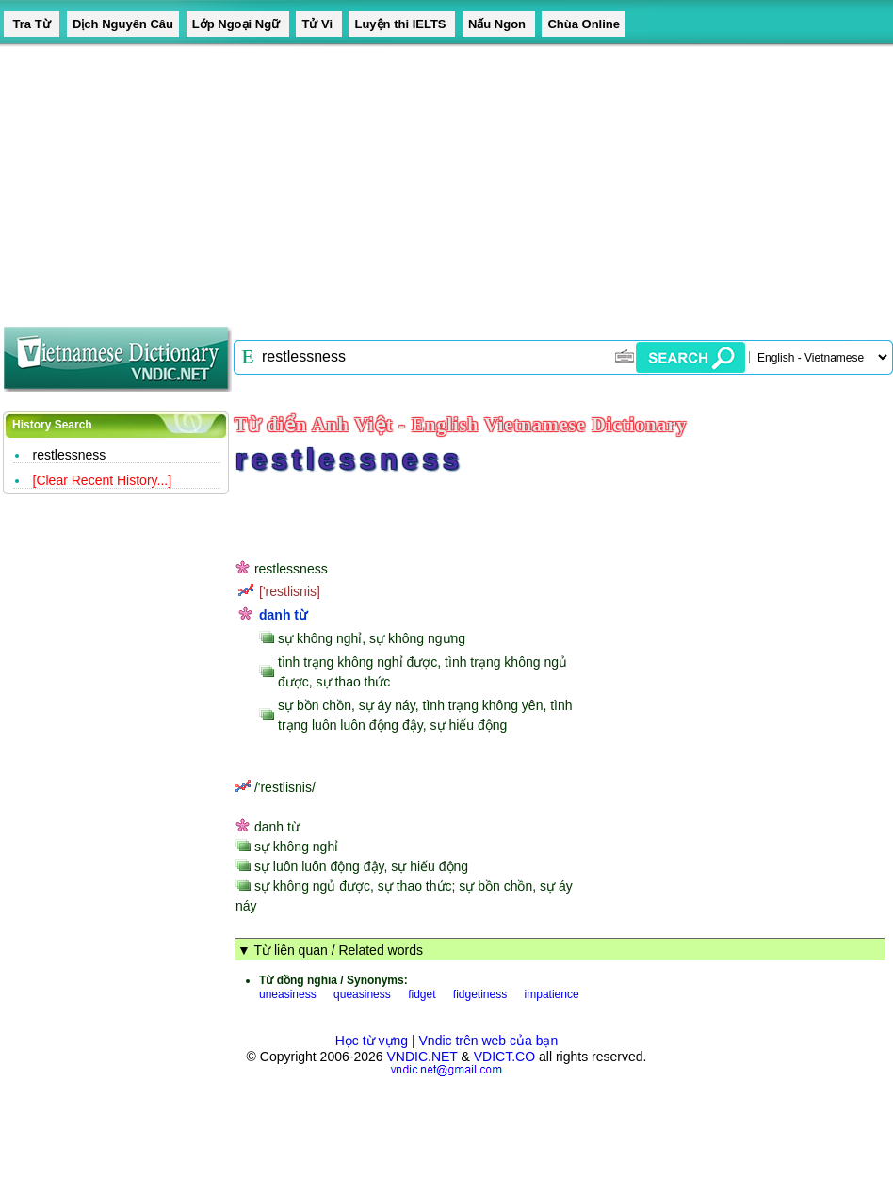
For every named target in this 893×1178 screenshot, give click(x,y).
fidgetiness (480, 994)
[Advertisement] (361, 179)
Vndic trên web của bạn (489, 1040)
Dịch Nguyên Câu (123, 24)
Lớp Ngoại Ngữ (238, 24)
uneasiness (288, 994)
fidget (421, 994)
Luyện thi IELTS (401, 24)
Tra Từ (31, 24)
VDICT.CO (504, 1056)
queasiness (362, 994)
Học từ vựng (371, 1040)
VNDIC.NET (421, 1056)
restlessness (69, 454)
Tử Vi (318, 24)
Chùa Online (583, 24)
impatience (552, 994)
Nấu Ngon (498, 24)
